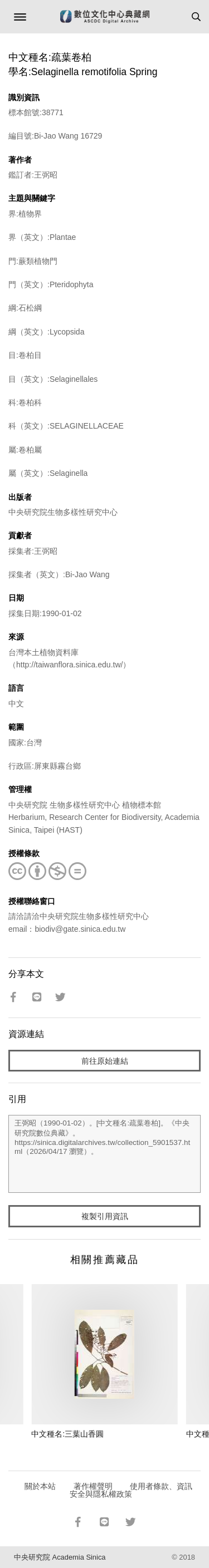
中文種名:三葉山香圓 (67, 1433)
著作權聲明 (93, 1486)
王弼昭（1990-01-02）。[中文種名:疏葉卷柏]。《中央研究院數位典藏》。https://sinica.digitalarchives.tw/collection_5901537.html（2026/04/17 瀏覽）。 (104, 1154)
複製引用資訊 (104, 1216)
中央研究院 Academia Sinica (59, 1557)
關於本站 (40, 1486)
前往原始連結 (104, 1060)
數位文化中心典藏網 (104, 16)
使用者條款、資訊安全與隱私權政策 (131, 1490)
